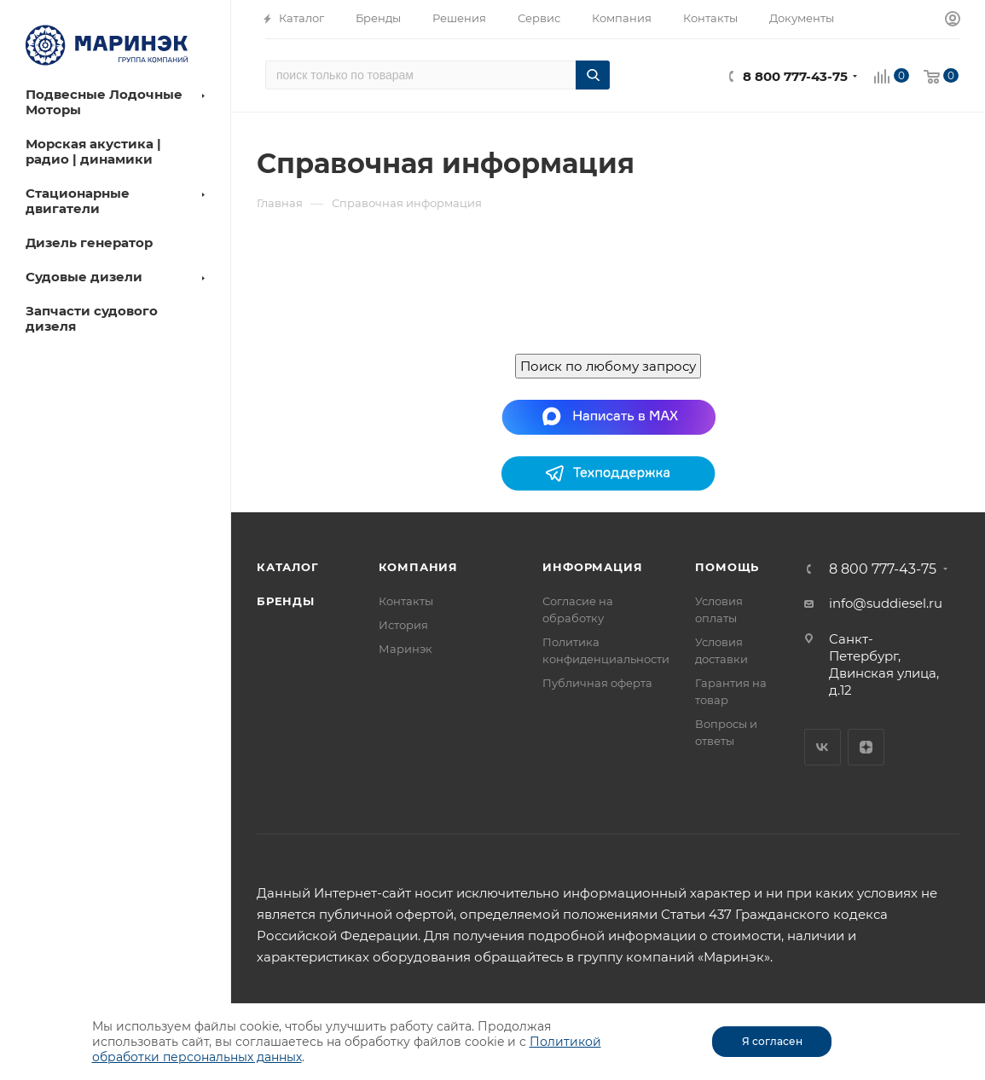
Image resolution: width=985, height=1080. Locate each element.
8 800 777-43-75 (795, 76)
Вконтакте (822, 747)
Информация (592, 567)
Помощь (727, 567)
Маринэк (405, 649)
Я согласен (772, 1041)
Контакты (406, 601)
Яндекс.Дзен (866, 747)
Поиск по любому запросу (608, 366)
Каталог (288, 567)
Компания (418, 567)
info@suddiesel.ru (885, 603)
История (403, 625)
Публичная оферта (597, 683)
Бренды (286, 601)
